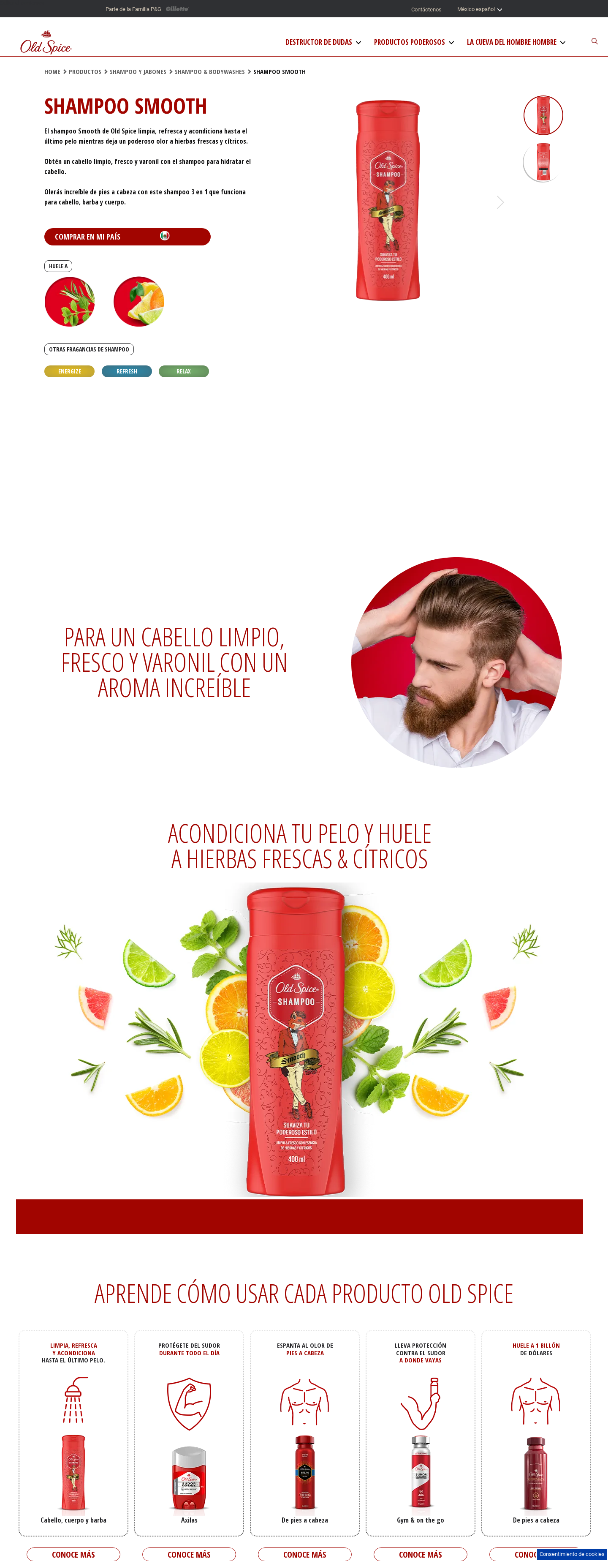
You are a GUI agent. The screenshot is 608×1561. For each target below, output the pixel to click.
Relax (183, 371)
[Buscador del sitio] (584, 41)
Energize (69, 371)
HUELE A (58, 266)
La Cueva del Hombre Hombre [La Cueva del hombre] (511, 42)
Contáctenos (426, 9)
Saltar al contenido (22, 3)
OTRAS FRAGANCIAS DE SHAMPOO (89, 349)
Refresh (127, 371)
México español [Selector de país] (479, 9)
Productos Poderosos (409, 42)
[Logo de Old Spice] (45, 43)
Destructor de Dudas (318, 42)
